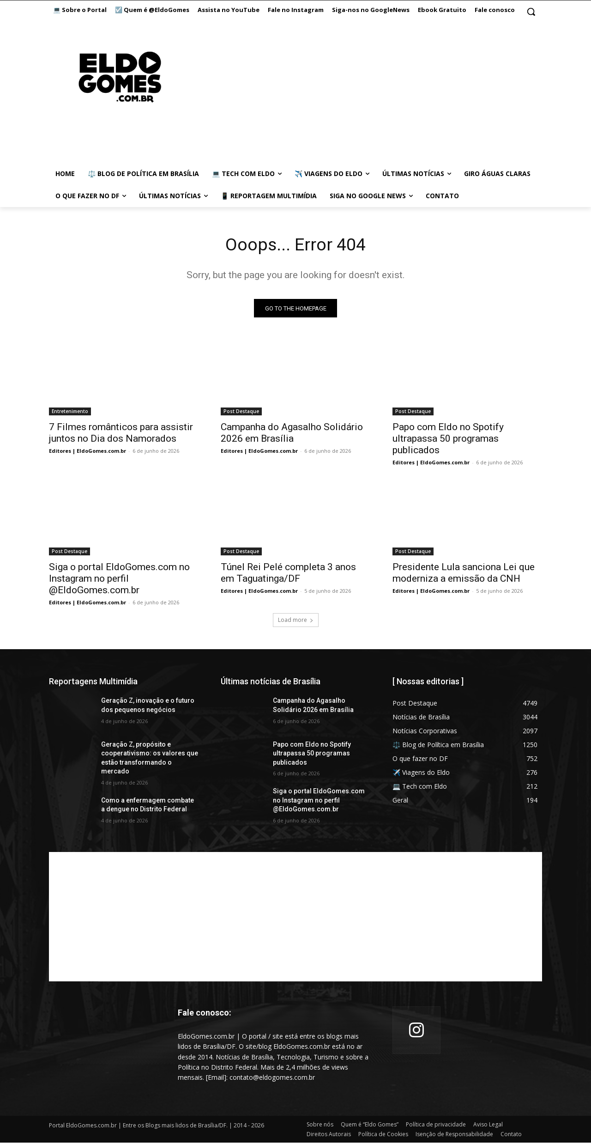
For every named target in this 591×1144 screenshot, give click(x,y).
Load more (296, 622)
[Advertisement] (295, 918)
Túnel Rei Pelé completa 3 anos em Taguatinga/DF (288, 574)
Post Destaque (241, 413)
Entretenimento (70, 413)
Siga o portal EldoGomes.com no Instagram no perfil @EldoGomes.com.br (119, 580)
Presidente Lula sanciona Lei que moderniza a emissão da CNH (463, 574)
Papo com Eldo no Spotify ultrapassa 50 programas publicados (448, 440)
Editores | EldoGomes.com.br (87, 452)
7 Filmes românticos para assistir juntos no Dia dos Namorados (121, 434)
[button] (531, 11)
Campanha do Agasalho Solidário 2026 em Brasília (292, 434)
